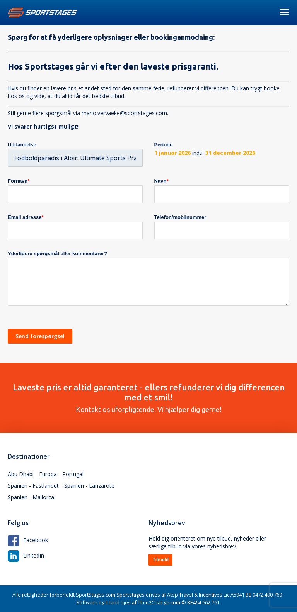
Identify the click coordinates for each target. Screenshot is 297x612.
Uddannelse (22, 144)
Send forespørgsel (40, 336)
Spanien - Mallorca (31, 497)
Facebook (28, 540)
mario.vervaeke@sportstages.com (124, 113)
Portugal (73, 474)
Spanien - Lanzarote (89, 485)
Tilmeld (160, 559)
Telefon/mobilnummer (180, 217)
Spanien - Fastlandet (33, 485)
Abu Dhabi (21, 474)
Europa (48, 474)
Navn (161, 180)
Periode (163, 144)
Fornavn (18, 180)
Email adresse (26, 217)
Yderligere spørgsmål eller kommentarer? (57, 253)
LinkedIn (26, 555)
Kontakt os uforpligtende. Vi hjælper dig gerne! (148, 397)
